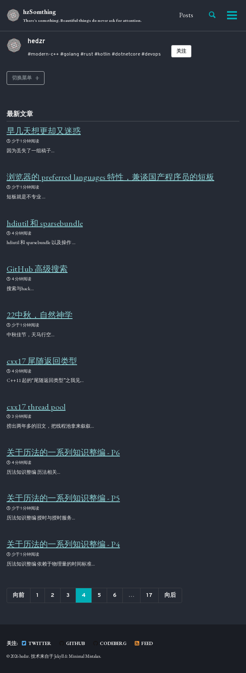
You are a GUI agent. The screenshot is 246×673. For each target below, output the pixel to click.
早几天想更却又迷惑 (44, 131)
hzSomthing (82, 15)
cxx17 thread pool (36, 406)
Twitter (36, 643)
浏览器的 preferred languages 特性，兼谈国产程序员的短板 (110, 177)
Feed (143, 643)
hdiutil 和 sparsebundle (45, 223)
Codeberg (109, 643)
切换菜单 (22, 78)
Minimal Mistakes (84, 656)
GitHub (72, 643)
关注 (181, 51)
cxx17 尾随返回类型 (42, 361)
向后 (170, 595)
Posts (186, 15)
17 (149, 595)
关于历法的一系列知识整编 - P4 (63, 544)
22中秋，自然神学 (40, 315)
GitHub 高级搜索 (37, 268)
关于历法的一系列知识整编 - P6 (63, 452)
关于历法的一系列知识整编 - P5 (63, 498)
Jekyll (59, 656)
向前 (18, 595)
